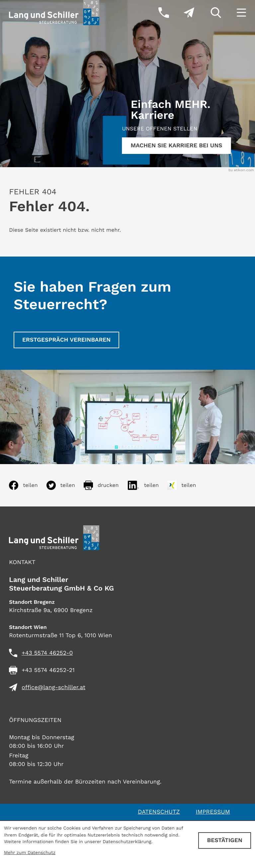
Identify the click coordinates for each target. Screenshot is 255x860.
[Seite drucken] (105, 485)
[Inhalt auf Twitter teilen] (65, 485)
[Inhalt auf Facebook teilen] (27, 485)
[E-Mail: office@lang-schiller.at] (181, 12)
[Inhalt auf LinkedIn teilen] (147, 485)
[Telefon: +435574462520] (47, 653)
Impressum (213, 812)
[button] (156, 12)
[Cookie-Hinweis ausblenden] (224, 840)
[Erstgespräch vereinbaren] (66, 340)
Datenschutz (159, 812)
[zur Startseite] (54, 12)
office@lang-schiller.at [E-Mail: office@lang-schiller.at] (53, 687)
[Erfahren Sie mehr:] (176, 145)
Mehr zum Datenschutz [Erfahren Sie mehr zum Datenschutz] (29, 852)
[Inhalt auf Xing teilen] (186, 485)
